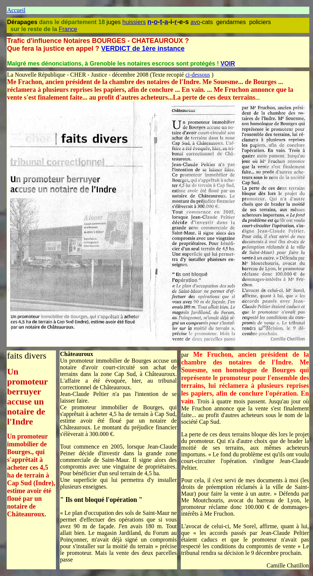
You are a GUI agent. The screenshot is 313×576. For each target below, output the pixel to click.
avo (195, 22)
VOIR (227, 63)
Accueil (16, 10)
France (68, 29)
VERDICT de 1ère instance (142, 48)
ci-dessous (197, 74)
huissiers (134, 22)
